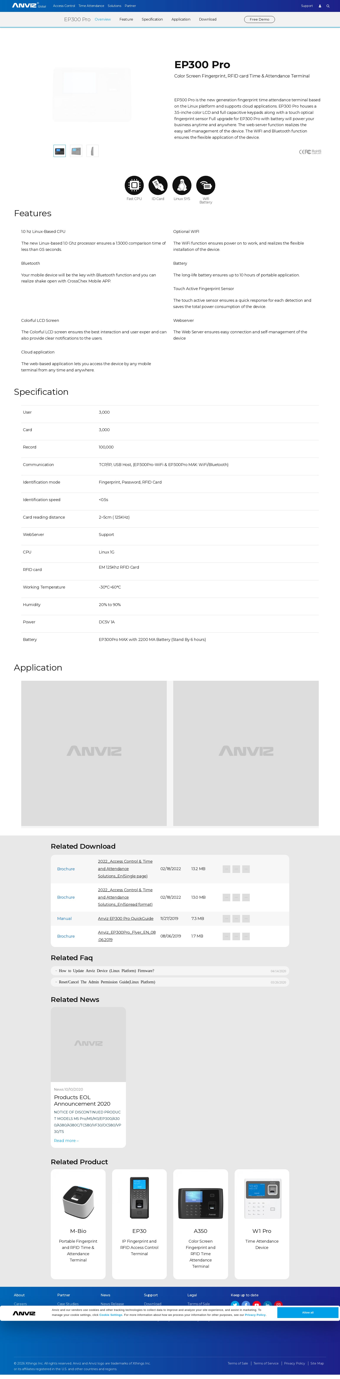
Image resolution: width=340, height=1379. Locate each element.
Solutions (121, 6)
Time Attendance (94, 6)
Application (180, 19)
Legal (192, 1300)
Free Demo (259, 19)
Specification (151, 19)
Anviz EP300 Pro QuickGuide (125, 923)
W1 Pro (261, 1235)
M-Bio (78, 1235)
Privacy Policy (255, 1373)
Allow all (308, 1370)
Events (106, 1316)
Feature (126, 19)
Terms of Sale (198, 1308)
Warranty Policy (157, 1324)
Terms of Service (201, 1316)
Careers (20, 1308)
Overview (102, 19)
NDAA (19, 1324)
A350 (200, 1235)
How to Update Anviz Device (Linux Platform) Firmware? (106, 975)
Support (303, 6)
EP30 (139, 1235)
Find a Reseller (69, 1316)
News (105, 1300)
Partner (140, 6)
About (19, 1300)
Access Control (64, 6)
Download (207, 19)
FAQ (147, 1316)
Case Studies (67, 1308)
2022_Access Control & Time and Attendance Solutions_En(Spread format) (125, 902)
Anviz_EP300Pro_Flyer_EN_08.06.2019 (126, 941)
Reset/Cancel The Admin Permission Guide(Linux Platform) (107, 986)
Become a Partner (72, 1324)
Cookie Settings (110, 1373)
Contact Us (23, 1316)
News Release (112, 1308)
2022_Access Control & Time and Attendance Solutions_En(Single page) (125, 873)
